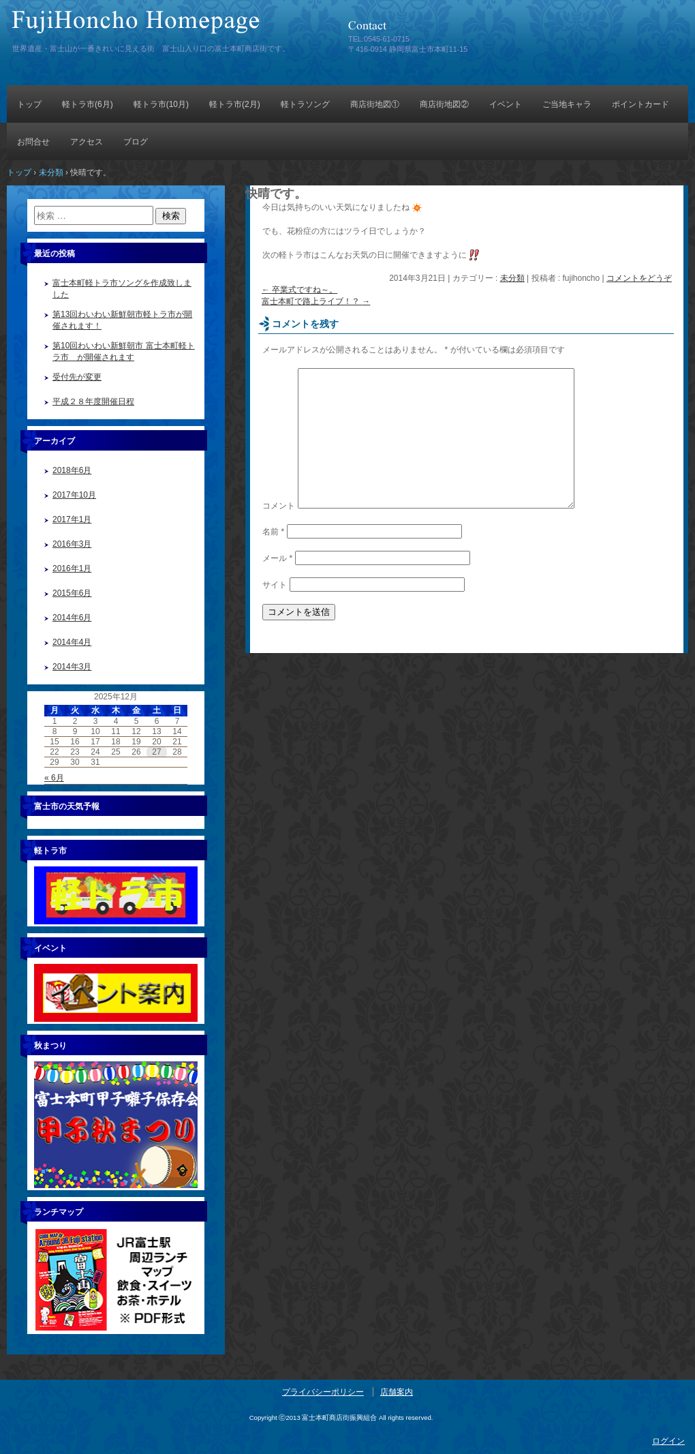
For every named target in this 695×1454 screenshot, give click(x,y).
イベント (505, 104)
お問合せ (33, 142)
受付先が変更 (77, 377)
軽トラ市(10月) (161, 104)
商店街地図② (444, 104)
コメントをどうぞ (639, 278)
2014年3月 (71, 666)
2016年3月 (71, 544)
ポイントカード (640, 104)
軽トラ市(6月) (87, 104)
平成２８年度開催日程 (93, 401)
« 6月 (54, 778)
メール (277, 558)
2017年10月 (74, 495)
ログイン (668, 1441)
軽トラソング (305, 104)
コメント (278, 506)
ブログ (135, 142)
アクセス (86, 142)
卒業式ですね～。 (299, 289)
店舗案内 (396, 1392)
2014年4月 (71, 642)
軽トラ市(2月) (234, 104)
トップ (29, 104)
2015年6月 (71, 593)
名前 (273, 531)
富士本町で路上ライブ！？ (316, 301)
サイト (274, 585)
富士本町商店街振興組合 (167, 25)
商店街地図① (374, 104)
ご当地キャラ (566, 104)
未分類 (512, 278)
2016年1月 (71, 568)
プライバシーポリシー (323, 1392)
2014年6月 (71, 617)
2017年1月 (71, 519)
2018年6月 (71, 470)
